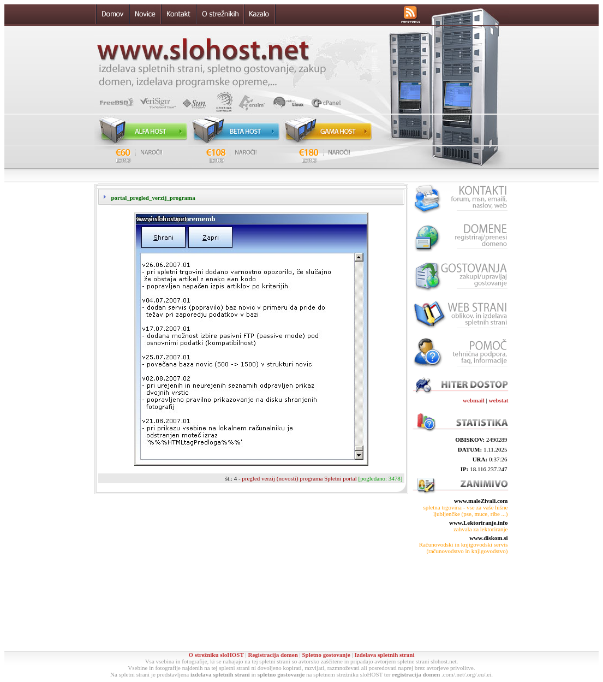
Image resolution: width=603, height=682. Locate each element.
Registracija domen (272, 654)
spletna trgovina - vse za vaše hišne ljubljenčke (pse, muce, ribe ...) (465, 510)
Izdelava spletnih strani (385, 654)
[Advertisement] (460, 603)
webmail (474, 400)
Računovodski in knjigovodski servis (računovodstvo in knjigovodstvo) (463, 547)
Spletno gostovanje (326, 654)
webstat (498, 400)
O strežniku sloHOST (215, 654)
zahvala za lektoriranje (480, 529)
